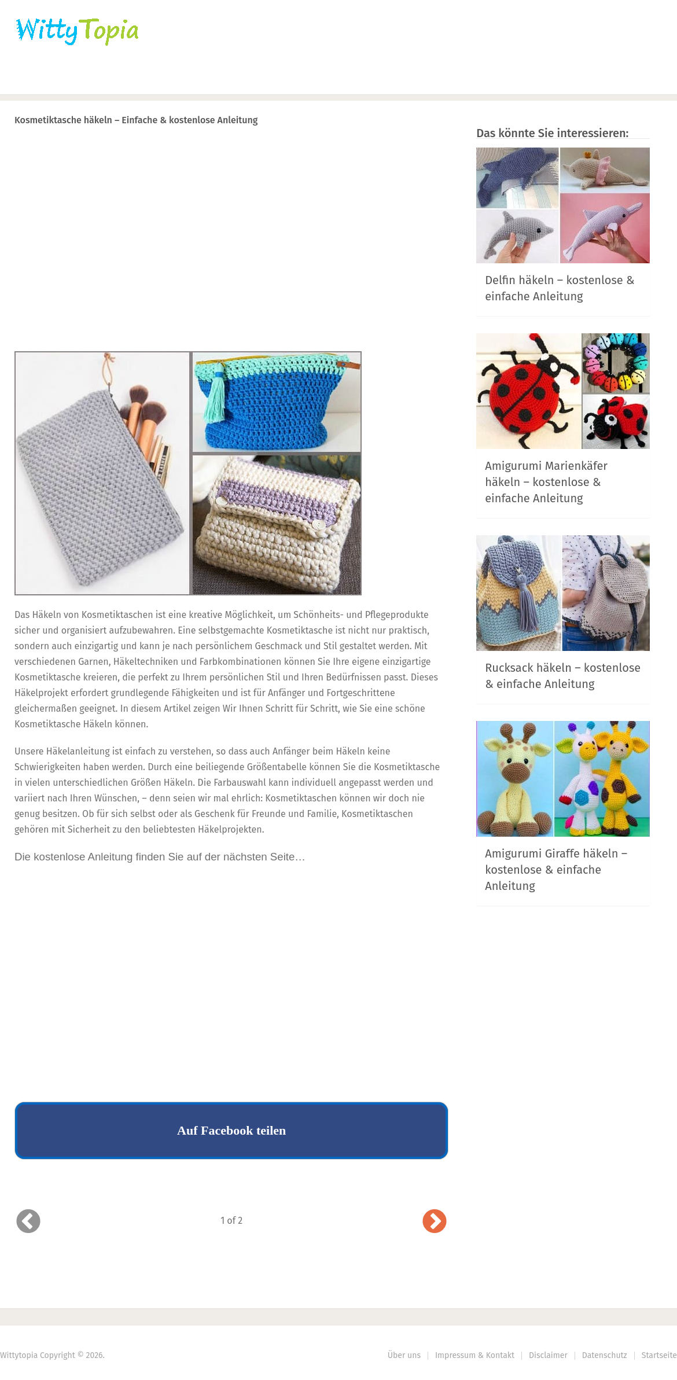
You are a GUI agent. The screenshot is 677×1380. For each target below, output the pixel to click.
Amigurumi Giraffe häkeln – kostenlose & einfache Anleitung (556, 870)
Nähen (198, 78)
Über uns (404, 1355)
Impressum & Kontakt (474, 1355)
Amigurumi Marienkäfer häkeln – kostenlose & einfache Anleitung (546, 482)
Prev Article (331, 150)
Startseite (659, 1355)
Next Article (409, 150)
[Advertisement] (231, 261)
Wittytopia (19, 1355)
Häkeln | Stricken (113, 78)
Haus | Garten (276, 78)
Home (29, 78)
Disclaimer (548, 1355)
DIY (356, 78)
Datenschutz (604, 1355)
